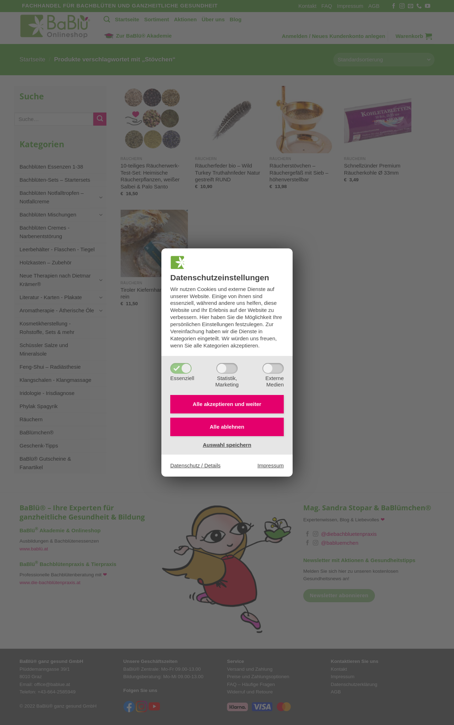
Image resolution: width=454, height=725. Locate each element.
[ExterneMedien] (273, 368)
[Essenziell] (181, 368)
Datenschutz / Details (195, 465)
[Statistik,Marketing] (227, 368)
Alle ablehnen (227, 427)
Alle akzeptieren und (227, 404)
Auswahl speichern (227, 445)
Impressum (271, 465)
